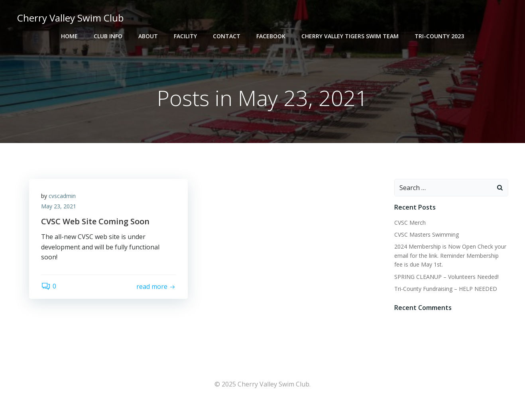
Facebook (270, 36)
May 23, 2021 (58, 206)
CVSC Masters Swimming (426, 234)
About (148, 36)
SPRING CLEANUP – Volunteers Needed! (446, 276)
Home (69, 36)
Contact (226, 36)
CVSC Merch (410, 222)
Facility (185, 36)
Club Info (108, 36)
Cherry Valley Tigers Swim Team (350, 36)
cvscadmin (62, 196)
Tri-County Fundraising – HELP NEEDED (445, 288)
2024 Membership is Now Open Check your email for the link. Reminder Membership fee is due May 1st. (450, 255)
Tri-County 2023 (439, 36)
